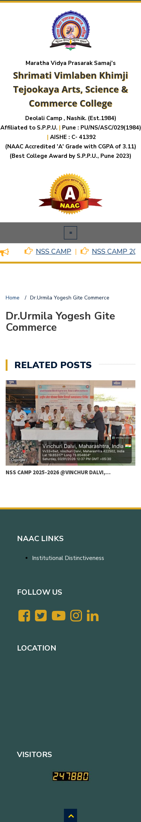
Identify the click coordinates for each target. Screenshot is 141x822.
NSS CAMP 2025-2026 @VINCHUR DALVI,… (58, 472)
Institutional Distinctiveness (68, 558)
